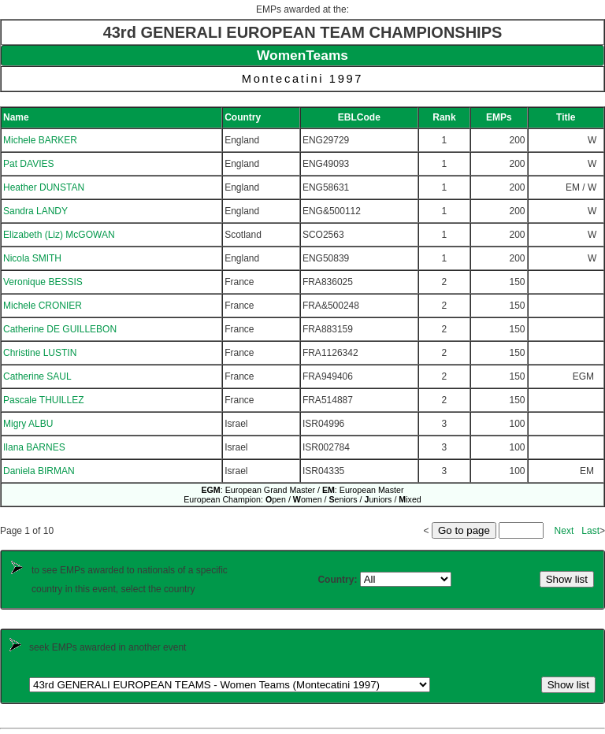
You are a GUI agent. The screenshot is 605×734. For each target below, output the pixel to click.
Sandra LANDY (35, 211)
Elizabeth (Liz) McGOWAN (59, 234)
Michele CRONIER (42, 305)
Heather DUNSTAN (43, 187)
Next (564, 530)
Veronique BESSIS (43, 281)
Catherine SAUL (37, 376)
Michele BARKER (40, 140)
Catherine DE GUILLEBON (60, 329)
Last (590, 530)
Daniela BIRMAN (39, 470)
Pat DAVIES (28, 163)
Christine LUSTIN (39, 352)
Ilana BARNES (34, 447)
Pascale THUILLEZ (43, 400)
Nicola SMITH (32, 258)
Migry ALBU (28, 423)
